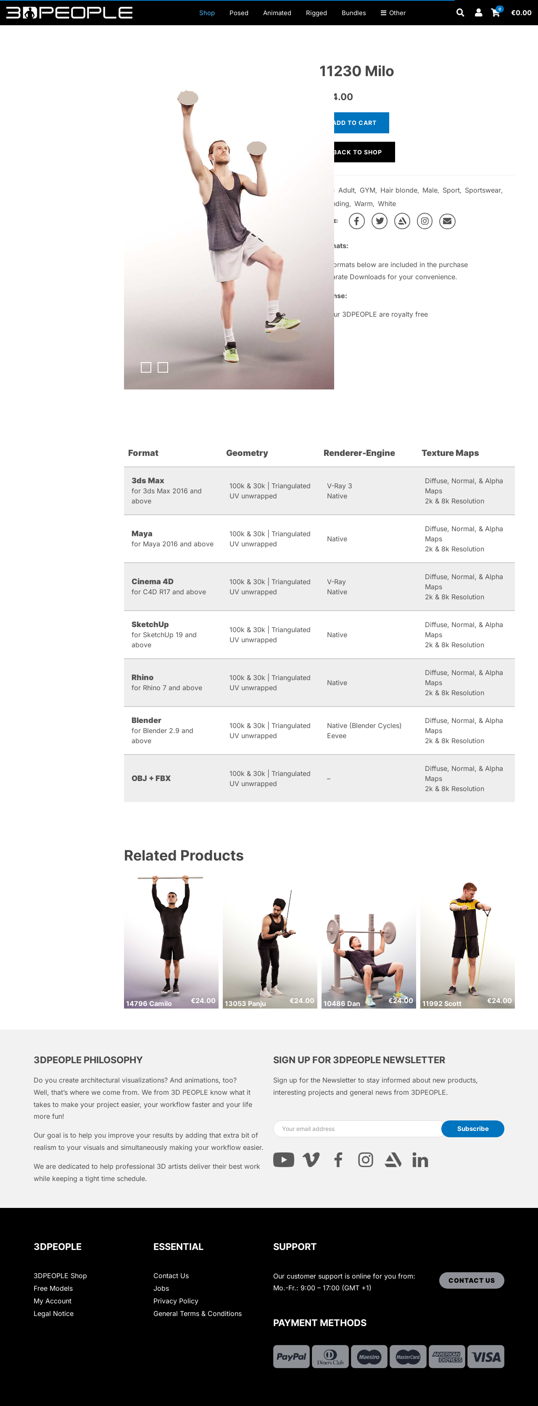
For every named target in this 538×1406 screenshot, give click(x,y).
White (387, 203)
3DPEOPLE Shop (60, 1275)
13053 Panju (245, 1003)
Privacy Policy (175, 1301)
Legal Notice (54, 1313)
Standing (335, 203)
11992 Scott (442, 1003)
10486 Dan (342, 1003)
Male (430, 190)
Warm (363, 203)
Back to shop (357, 152)
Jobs (161, 1288)
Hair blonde (398, 190)
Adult (346, 190)
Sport (451, 190)
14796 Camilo (149, 1003)
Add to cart (354, 122)
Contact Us (171, 1275)
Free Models (53, 1288)
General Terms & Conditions (197, 1313)
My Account (52, 1301)
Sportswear (483, 190)
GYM (367, 190)
